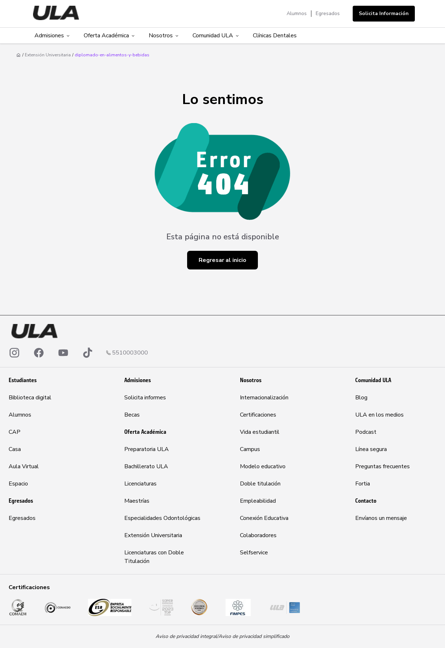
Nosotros (164, 35)
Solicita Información (384, 13)
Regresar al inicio (222, 260)
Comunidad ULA (216, 35)
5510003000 (130, 352)
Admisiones (52, 35)
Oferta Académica (110, 35)
